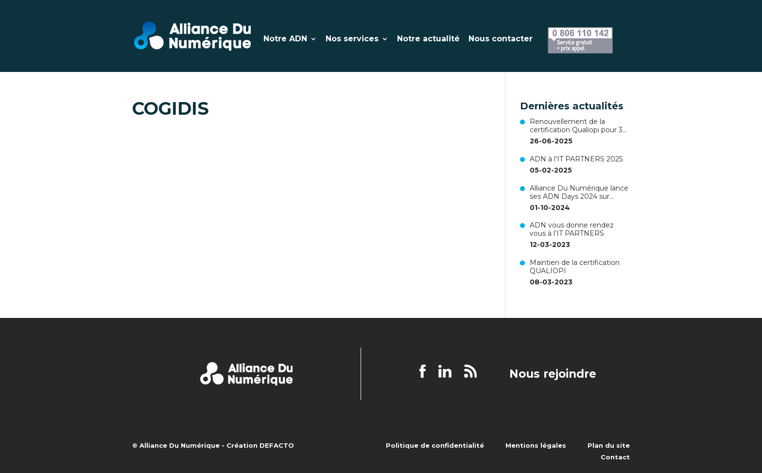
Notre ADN (285, 39)
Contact (615, 457)
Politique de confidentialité (435, 445)
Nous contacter (500, 39)
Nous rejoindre (552, 374)
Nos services (352, 39)
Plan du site (609, 445)
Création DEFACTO (260, 445)
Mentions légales (535, 445)
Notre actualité (428, 39)
